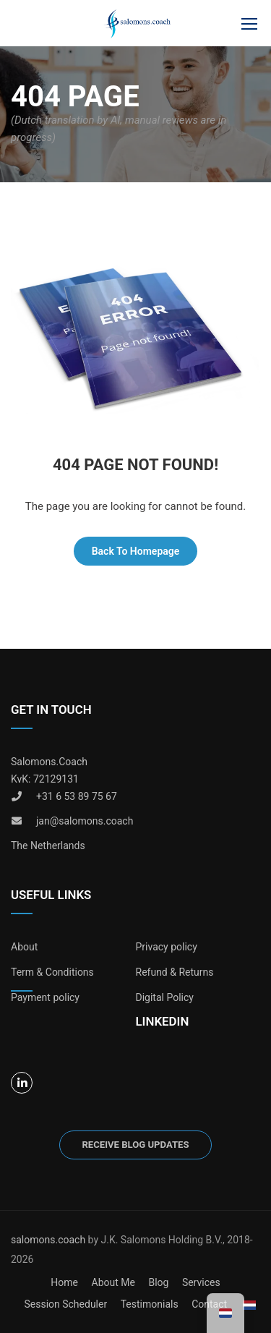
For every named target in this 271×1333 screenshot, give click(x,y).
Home (64, 1282)
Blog (158, 1282)
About (24, 947)
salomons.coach (49, 1239)
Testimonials (149, 1304)
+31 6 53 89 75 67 (76, 796)
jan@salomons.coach (84, 821)
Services (201, 1282)
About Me (113, 1282)
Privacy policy (166, 947)
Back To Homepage (136, 551)
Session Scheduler (65, 1304)
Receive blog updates (135, 1144)
